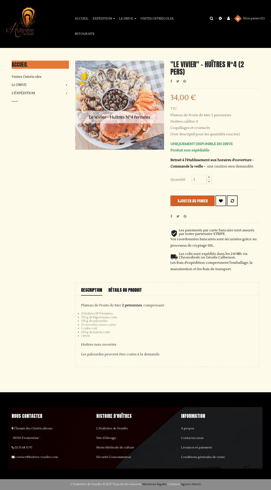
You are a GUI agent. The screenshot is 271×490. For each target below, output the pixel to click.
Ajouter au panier (197, 201)
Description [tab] (91, 290)
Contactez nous (192, 438)
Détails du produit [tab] (125, 290)
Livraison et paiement (196, 448)
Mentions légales (154, 484)
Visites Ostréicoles (26, 77)
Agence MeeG (191, 484)
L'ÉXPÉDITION (23, 93)
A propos (187, 428)
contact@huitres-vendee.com (36, 457)
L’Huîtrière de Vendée (112, 428)
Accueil (20, 64)
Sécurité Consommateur (113, 457)
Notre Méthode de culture (115, 448)
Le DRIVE (19, 85)
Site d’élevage (106, 438)
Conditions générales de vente (203, 457)
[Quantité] (199, 179)
